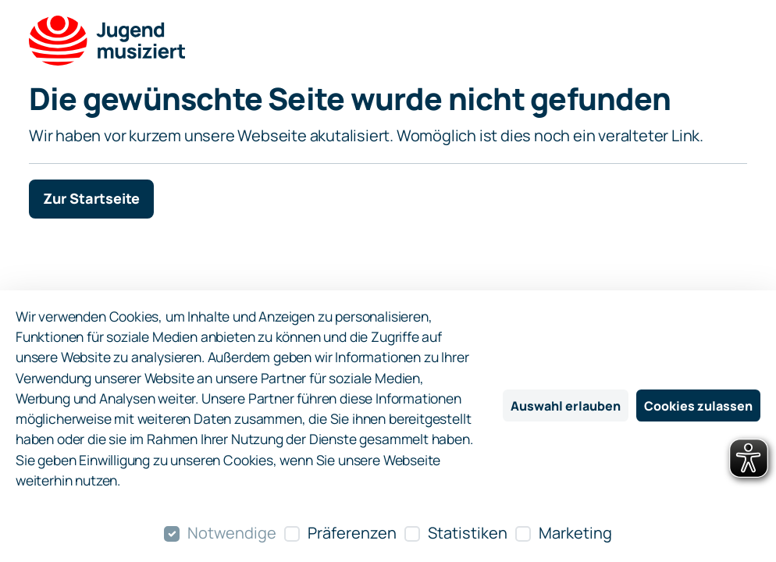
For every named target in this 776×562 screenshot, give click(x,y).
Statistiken (467, 532)
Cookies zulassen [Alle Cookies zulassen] (698, 405)
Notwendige (231, 532)
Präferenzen (352, 532)
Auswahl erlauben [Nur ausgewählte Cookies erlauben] (566, 405)
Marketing (575, 532)
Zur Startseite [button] (91, 198)
